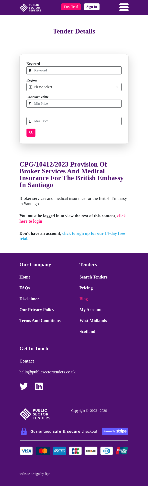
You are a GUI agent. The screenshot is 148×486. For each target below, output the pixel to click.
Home (24, 277)
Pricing (86, 288)
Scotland (87, 331)
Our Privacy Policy (36, 309)
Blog (83, 298)
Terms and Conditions (40, 320)
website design (29, 474)
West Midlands (93, 320)
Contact (26, 361)
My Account (90, 309)
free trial (71, 7)
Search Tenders (93, 277)
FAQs (24, 288)
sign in (91, 7)
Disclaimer (29, 298)
